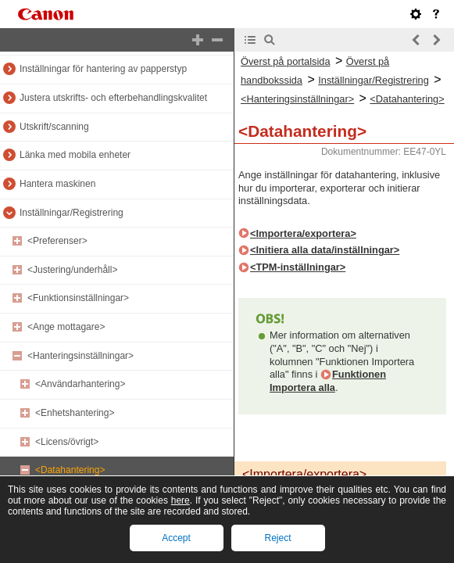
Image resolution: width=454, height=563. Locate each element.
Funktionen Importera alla (328, 380)
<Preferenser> (57, 240)
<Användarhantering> (80, 383)
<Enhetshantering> (74, 412)
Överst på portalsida (286, 61)
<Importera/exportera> (303, 233)
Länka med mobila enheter (75, 154)
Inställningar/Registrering (71, 212)
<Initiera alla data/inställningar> (324, 250)
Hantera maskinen (57, 183)
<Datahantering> (70, 469)
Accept (176, 538)
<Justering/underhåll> (72, 269)
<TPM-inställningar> (297, 267)
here (180, 500)
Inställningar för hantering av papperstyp (103, 68)
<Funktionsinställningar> (78, 297)
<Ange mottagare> (66, 326)
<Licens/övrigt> (66, 441)
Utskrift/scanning (54, 126)
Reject (277, 538)
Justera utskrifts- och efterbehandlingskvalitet (113, 97)
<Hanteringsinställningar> (80, 355)
